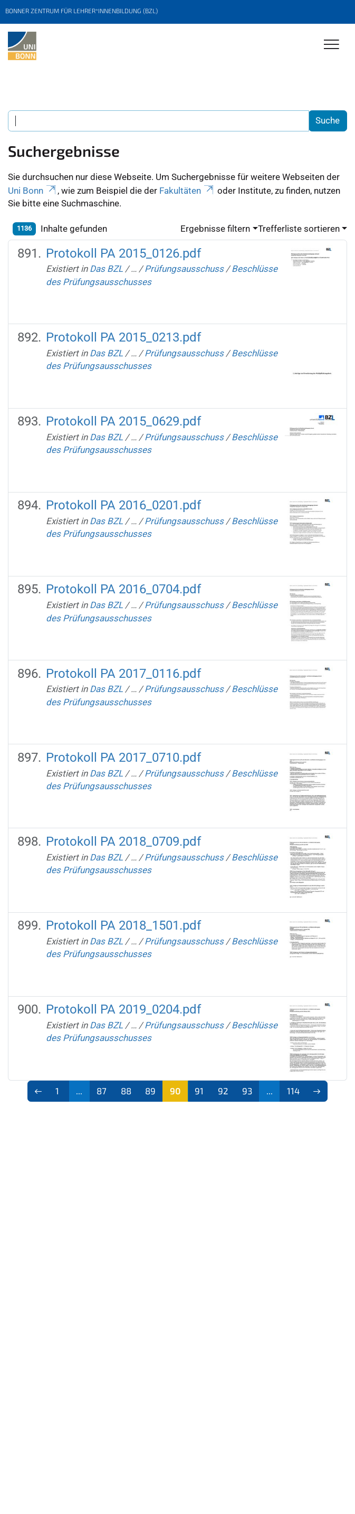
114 (293, 1090)
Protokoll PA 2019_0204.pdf (123, 1009)
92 (223, 1090)
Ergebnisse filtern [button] (215, 228)
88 (126, 1090)
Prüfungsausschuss (184, 268)
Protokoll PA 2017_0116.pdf (123, 673)
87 (102, 1090)
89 (150, 1090)
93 (247, 1090)
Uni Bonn (32, 190)
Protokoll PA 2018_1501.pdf (123, 925)
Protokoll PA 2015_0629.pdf (123, 421)
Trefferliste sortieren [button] (299, 228)
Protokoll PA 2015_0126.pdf (123, 253)
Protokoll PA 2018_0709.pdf (123, 841)
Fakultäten (187, 190)
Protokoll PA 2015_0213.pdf (123, 337)
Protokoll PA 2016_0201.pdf (123, 505)
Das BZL (106, 268)
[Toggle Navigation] (331, 45)
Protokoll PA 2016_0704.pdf (123, 589)
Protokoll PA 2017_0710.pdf (123, 757)
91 (199, 1090)
